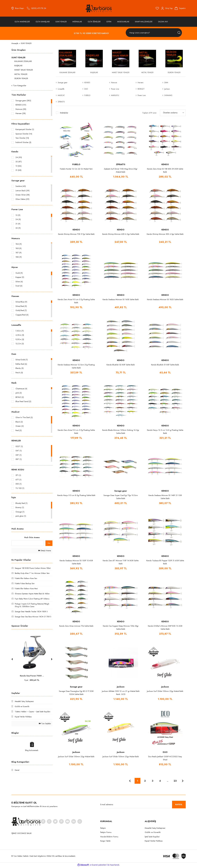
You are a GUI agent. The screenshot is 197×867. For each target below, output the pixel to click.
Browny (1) (20, 507)
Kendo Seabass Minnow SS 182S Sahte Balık (165, 299)
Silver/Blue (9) (21, 301)
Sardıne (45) (21, 186)
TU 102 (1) (20, 488)
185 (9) (18, 248)
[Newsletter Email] (143, 804)
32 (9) (18, 228)
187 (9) (18, 252)
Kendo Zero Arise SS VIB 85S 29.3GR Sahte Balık (165, 170)
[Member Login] (166, 8)
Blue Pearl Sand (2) (23, 401)
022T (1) (19, 446)
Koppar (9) (20, 277)
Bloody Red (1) (21, 503)
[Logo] (99, 8)
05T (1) (18, 455)
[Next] (51, 659)
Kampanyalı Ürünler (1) (25, 129)
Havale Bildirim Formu (109, 836)
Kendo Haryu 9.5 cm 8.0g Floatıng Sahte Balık (76, 495)
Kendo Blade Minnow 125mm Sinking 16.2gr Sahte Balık (120, 432)
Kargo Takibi (105, 840)
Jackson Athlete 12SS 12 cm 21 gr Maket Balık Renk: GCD (121, 693)
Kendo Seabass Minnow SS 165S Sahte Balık (121, 299)
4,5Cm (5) (20, 335)
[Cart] (180, 8)
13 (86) (18, 166)
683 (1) (18, 483)
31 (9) (18, 223)
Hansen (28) (21, 113)
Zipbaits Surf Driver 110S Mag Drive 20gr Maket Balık (120, 170)
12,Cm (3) (20, 343)
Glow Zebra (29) (22, 199)
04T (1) (19, 450)
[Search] (154, 33)
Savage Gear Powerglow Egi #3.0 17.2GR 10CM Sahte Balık (76, 693)
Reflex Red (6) (21, 364)
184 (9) (19, 244)
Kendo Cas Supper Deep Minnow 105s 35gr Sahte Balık (120, 627)
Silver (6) (19, 281)
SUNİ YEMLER (26, 43)
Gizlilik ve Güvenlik (153, 832)
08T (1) (19, 459)
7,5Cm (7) (20, 330)
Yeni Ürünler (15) (22, 138)
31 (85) (18, 170)
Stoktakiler (64, 112)
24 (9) (18, 219)
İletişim (103, 828)
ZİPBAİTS (120, 164)
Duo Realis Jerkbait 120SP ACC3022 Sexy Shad (165, 758)
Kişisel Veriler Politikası (154, 840)
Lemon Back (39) (22, 190)
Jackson (120, 686)
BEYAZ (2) (20, 397)
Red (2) (19, 430)
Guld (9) (19, 273)
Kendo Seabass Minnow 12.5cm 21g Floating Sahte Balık (76, 366)
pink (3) (19, 392)
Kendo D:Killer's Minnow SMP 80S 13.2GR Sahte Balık (165, 627)
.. (167, 781)
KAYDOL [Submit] (178, 804)
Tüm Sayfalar (45, 723)
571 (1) (18, 475)
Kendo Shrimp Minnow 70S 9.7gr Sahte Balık (76, 234)
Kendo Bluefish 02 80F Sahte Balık (121, 364)
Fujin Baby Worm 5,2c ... (32, 675)
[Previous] (12, 659)
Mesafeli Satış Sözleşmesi (155, 828)
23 (175, 781)
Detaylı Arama (44, 550)
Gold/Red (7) (21, 310)
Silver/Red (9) (21, 306)
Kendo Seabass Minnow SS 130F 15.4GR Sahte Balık (76, 562)
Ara (49, 543)
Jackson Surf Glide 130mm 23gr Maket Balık (165, 691)
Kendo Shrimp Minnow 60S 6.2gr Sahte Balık (120, 234)
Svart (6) (19, 285)
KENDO (165, 164)
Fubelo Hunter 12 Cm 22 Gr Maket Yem (76, 168)
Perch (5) (19, 372)
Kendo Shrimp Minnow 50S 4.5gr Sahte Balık (165, 234)
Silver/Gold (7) (22, 359)
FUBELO (76, 164)
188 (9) (19, 257)
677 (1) (18, 479)
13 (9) (18, 215)
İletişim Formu (105, 832)
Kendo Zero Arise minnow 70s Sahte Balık (76, 626)
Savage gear (120, 490)
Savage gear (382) (23, 100)
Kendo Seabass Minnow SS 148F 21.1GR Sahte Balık (165, 497)
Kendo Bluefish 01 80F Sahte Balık (165, 364)
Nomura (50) (21, 109)
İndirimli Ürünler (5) (23, 142)
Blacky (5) (20, 368)
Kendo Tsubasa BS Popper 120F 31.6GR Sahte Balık (165, 562)
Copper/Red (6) (22, 314)
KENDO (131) (21, 104)
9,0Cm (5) (20, 339)
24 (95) (19, 157)
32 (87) (19, 161)
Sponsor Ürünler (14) (24, 133)
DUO (165, 752)
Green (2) (20, 426)
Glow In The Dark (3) (24, 417)
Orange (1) (20, 511)
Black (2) (19, 421)
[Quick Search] (27, 543)
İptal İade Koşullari (152, 836)
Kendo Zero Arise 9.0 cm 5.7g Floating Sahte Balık (76, 301)
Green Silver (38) (23, 194)
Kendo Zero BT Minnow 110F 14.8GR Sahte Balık (120, 562)
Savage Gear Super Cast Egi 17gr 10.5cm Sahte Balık (121, 497)
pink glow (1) (21, 516)
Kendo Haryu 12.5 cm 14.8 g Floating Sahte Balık (165, 432)
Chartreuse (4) (21, 388)
